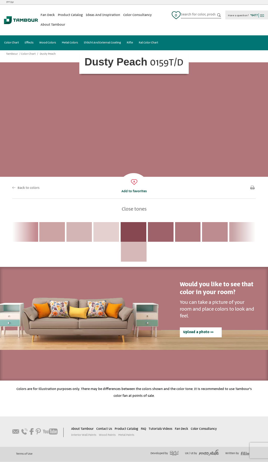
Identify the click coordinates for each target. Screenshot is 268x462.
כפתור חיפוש (219, 15)
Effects (29, 43)
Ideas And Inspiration (103, 15)
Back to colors (29, 187)
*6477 (254, 15)
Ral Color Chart (148, 43)
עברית (10, 2)
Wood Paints (107, 435)
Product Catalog (70, 15)
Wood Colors (47, 43)
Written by (237, 454)
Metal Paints (126, 435)
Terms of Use (24, 454)
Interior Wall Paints (83, 435)
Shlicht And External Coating (102, 43)
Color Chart (11, 43)
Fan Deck (48, 15)
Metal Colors (70, 43)
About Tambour (53, 24)
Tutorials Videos (160, 429)
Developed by (164, 454)
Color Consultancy (137, 15)
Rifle (130, 43)
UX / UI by (202, 454)
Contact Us (104, 429)
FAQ (143, 429)
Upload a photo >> (198, 332)
